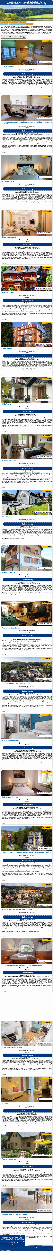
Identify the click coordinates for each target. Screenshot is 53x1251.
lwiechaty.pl (50, 0)
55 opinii (34, 1200)
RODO (16, 1242)
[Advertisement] (26, 1033)
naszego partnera (26, 89)
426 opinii (32, 425)
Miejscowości (22, 21)
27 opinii (31, 1143)
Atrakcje (21, 23)
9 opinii (42, 1001)
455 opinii (33, 311)
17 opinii (35, 79)
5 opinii (35, 655)
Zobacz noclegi (27, 75)
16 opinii (34, 598)
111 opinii (33, 484)
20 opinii (34, 254)
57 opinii (35, 771)
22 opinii (33, 197)
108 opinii (31, 541)
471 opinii (32, 368)
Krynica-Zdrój (47, 41)
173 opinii (38, 712)
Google (22, 1235)
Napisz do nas (42, 1247)
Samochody (12, 23)
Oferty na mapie (14, 21)
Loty (4, 23)
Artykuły (29, 23)
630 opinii (45, 886)
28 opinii (34, 829)
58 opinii (36, 1085)
